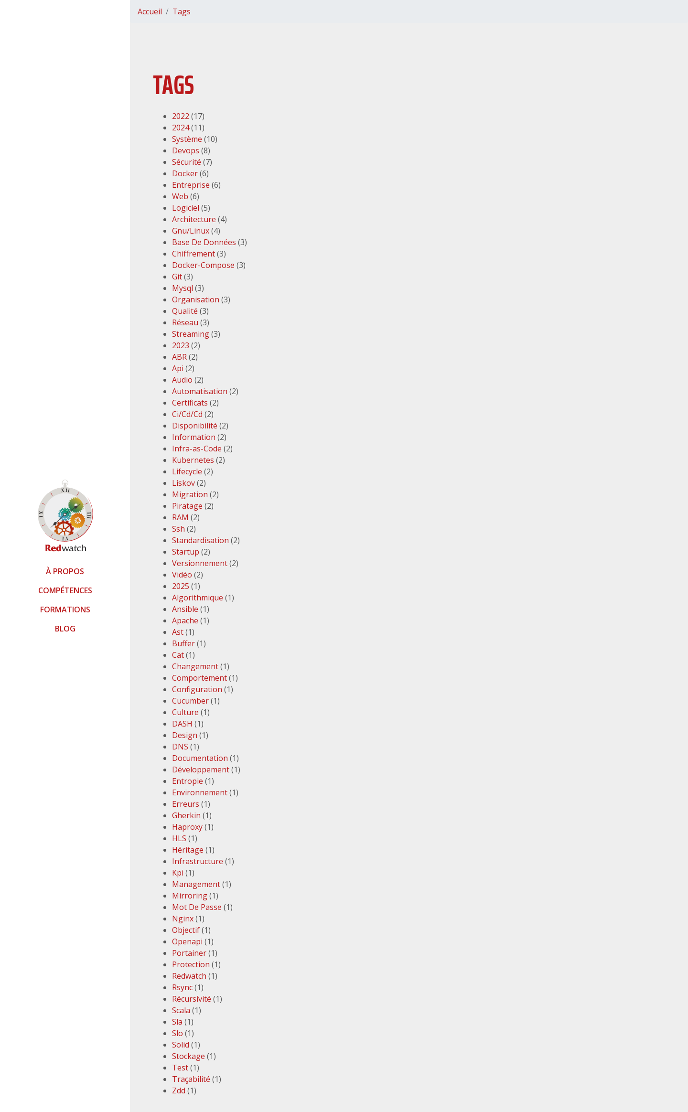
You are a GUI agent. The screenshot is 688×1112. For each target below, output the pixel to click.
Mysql (182, 288)
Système (187, 139)
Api (177, 368)
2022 (180, 116)
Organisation (195, 299)
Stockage (188, 1056)
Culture (185, 712)
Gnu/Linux (190, 230)
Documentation (200, 758)
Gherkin (186, 815)
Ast (177, 632)
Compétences (65, 590)
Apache (185, 620)
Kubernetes (193, 460)
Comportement (199, 678)
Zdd (178, 1090)
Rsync (182, 987)
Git (177, 276)
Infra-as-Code (197, 448)
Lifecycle (187, 471)
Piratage (187, 506)
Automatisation (199, 391)
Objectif (186, 930)
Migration (190, 494)
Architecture (194, 219)
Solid (180, 1044)
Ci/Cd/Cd (187, 414)
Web (180, 196)
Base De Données (204, 242)
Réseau (185, 322)
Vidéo (182, 574)
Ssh (178, 529)
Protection (191, 964)
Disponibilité (194, 425)
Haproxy (187, 827)
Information (193, 437)
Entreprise (191, 185)
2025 (180, 586)
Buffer (183, 643)
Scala (181, 1010)
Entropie (187, 781)
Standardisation (200, 540)
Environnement (199, 792)
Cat (178, 655)
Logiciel (185, 208)
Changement (195, 666)
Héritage (188, 850)
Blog (65, 628)
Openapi (187, 941)
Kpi (177, 872)
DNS (180, 746)
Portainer (189, 953)
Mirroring (189, 895)
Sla (177, 1021)
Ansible (185, 609)
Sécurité (186, 162)
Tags (181, 11)
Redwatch (189, 976)
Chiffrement (193, 253)
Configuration (197, 689)
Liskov (183, 483)
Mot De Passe (197, 907)
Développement (200, 769)
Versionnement (199, 563)
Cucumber (190, 700)
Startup (185, 551)
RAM (180, 517)
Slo (177, 1033)
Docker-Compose (203, 265)
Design (184, 735)
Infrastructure (197, 861)
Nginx (183, 918)
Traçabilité (191, 1079)
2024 (180, 127)
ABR (179, 357)
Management (196, 884)
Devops (185, 150)
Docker (185, 173)
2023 (180, 345)
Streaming (190, 334)
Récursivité (191, 999)
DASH (182, 723)
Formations (65, 609)
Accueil (150, 11)
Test (180, 1067)
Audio (182, 379)
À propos (65, 571)
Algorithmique (197, 597)
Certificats (190, 402)
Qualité (185, 311)
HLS (179, 838)
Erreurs (185, 804)
